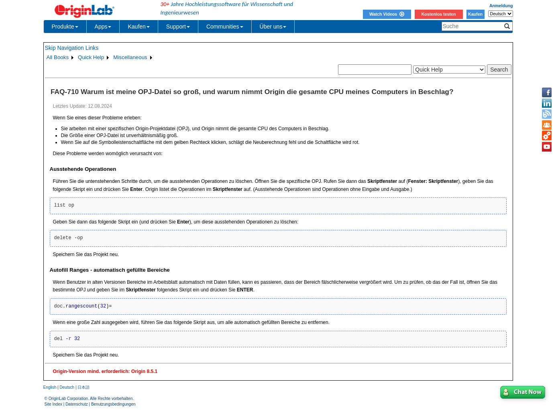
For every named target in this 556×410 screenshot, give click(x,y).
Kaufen (475, 14)
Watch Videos (386, 14)
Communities (224, 26)
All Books (58, 57)
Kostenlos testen (439, 14)
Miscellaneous (130, 57)
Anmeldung (501, 5)
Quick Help (91, 57)
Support (178, 26)
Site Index (53, 404)
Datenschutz (76, 404)
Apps (103, 26)
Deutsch (66, 387)
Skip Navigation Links (72, 48)
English (50, 387)
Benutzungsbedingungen (113, 404)
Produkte (65, 26)
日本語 (83, 387)
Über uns (273, 26)
